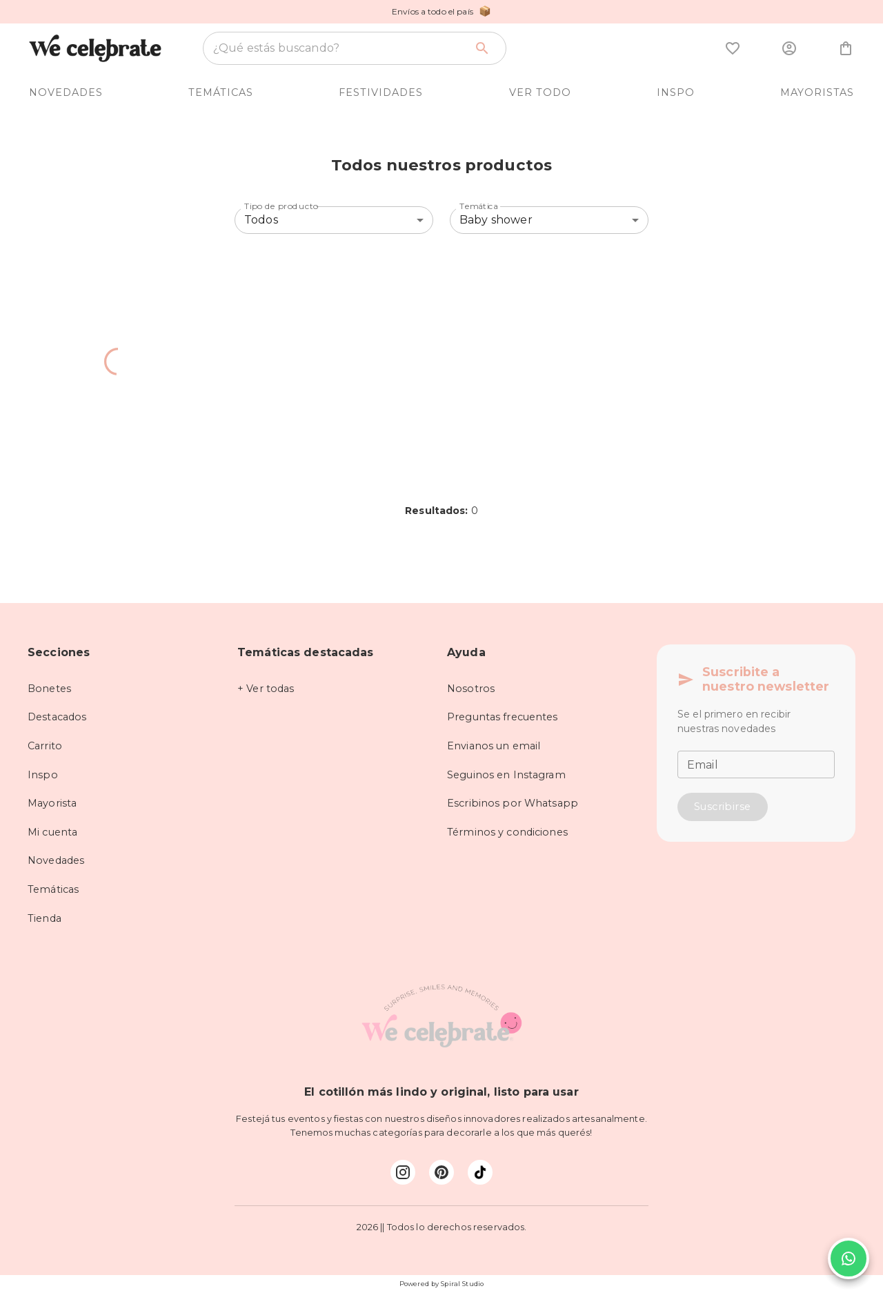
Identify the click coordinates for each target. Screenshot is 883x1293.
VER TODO (540, 92)
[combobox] (339, 48)
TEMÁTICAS (220, 92)
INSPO (676, 92)
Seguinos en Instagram (506, 775)
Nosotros (471, 688)
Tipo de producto (281, 205)
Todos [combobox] (261, 219)
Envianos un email (493, 746)
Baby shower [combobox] (496, 219)
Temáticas (53, 889)
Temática (478, 205)
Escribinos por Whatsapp (512, 803)
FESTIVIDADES (381, 92)
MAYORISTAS (817, 92)
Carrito (45, 746)
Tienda (44, 918)
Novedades (56, 860)
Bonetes (49, 688)
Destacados (57, 717)
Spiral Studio (462, 1283)
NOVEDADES (66, 92)
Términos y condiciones (507, 832)
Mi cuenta (52, 832)
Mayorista (52, 803)
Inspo (43, 775)
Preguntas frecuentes (502, 717)
